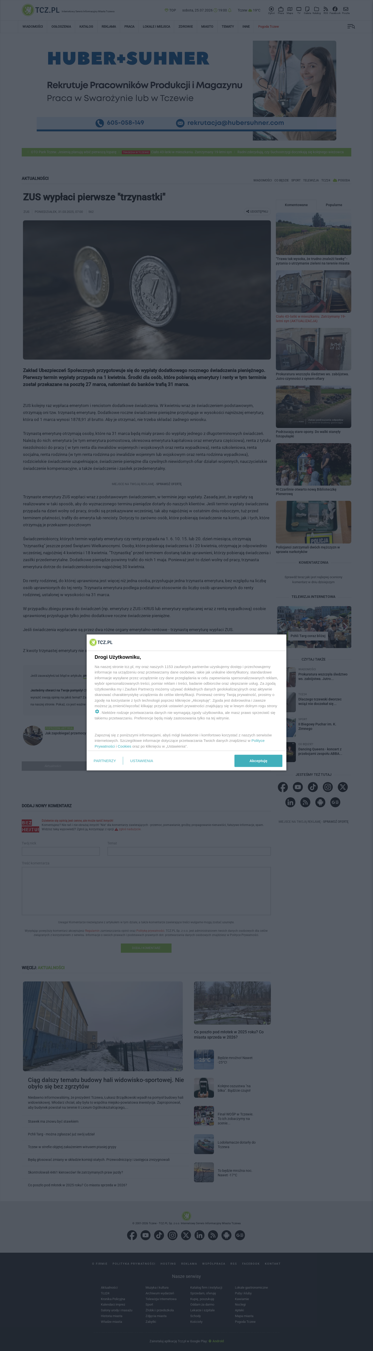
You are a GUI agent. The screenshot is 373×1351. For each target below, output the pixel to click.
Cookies (124, 746)
